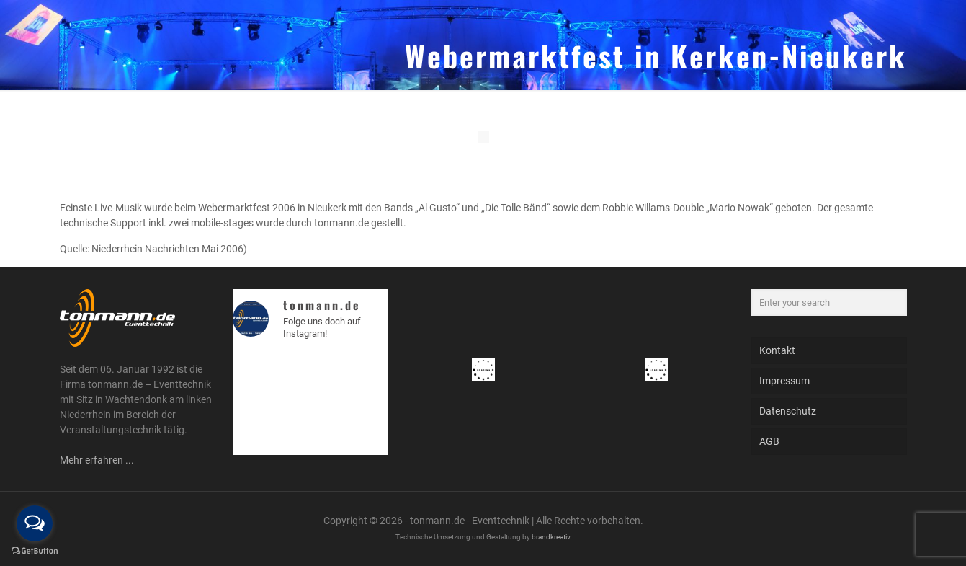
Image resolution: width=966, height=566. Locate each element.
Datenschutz (787, 411)
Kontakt (777, 350)
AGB (769, 441)
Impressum (784, 380)
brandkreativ (551, 537)
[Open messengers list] (35, 523)
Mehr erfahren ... (97, 460)
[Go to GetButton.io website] (35, 551)
